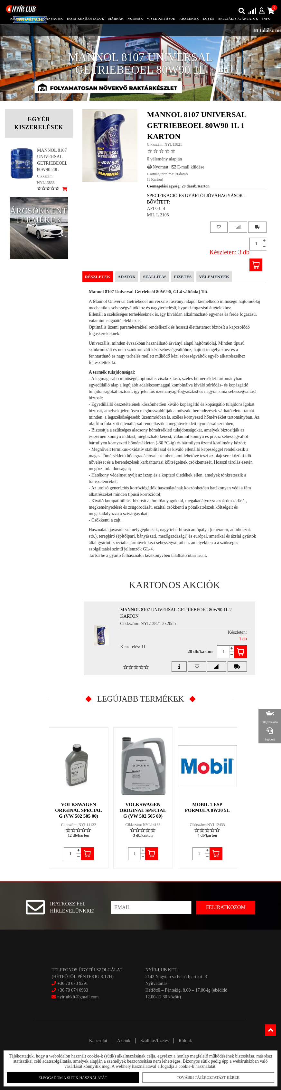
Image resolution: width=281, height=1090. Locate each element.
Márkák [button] (116, 18)
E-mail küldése (188, 167)
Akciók (123, 1040)
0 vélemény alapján (164, 159)
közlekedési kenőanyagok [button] (36, 18)
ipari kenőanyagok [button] (86, 18)
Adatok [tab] (127, 276)
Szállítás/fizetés (154, 1040)
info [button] (266, 18)
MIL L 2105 (158, 215)
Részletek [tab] (97, 276)
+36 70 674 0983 (72, 990)
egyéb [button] (209, 18)
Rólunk (185, 1040)
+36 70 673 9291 (72, 983)
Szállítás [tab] (154, 276)
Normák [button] (135, 18)
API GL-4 (156, 208)
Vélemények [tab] (214, 276)
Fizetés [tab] (183, 276)
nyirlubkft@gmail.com (75, 997)
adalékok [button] (189, 18)
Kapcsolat (98, 1040)
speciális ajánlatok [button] (238, 18)
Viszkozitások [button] (161, 18)
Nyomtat (158, 167)
